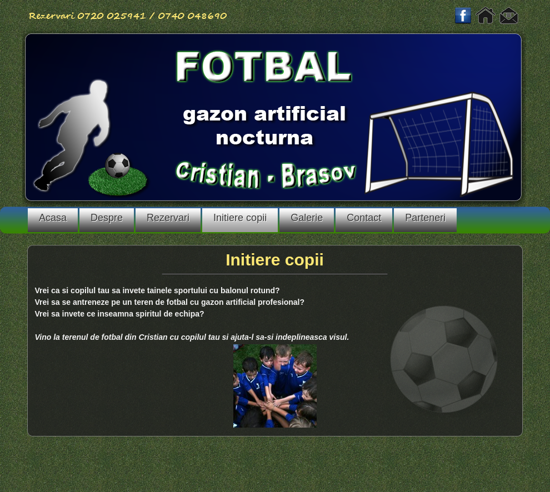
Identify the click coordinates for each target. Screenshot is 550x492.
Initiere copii (240, 217)
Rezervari (168, 217)
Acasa (53, 217)
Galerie (307, 217)
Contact (364, 217)
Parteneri (425, 217)
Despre (107, 217)
